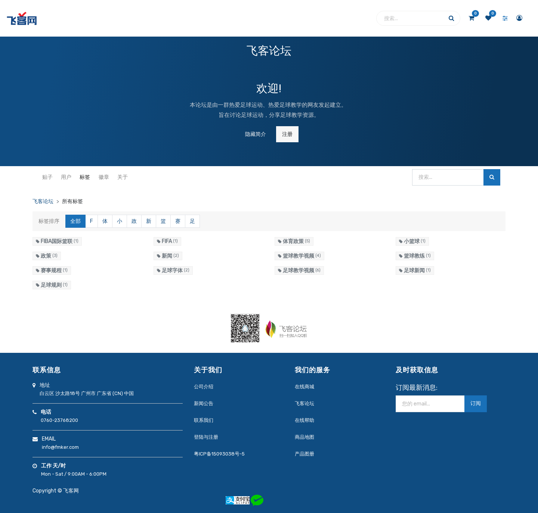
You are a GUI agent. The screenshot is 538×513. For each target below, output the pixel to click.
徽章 (104, 177)
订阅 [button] (475, 403)
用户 (66, 177)
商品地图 (304, 437)
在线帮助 (304, 420)
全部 (75, 221)
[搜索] (491, 177)
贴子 (47, 177)
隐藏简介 (255, 134)
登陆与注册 (206, 437)
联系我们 (203, 420)
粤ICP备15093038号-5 (219, 454)
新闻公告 (203, 403)
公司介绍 (203, 386)
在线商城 (304, 386)
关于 (122, 177)
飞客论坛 (43, 201)
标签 (85, 177)
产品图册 (304, 454)
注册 (287, 134)
